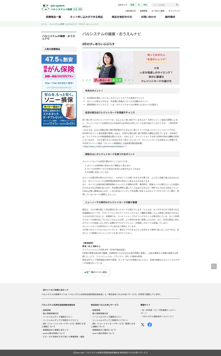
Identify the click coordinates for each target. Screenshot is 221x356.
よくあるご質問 (158, 11)
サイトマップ (174, 11)
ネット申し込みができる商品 (86, 16)
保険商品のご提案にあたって (55, 330)
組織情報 (143, 11)
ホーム (44, 24)
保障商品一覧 (53, 16)
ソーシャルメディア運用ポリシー (57, 317)
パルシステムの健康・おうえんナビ (62, 24)
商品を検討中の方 (122, 16)
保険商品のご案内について (104, 330)
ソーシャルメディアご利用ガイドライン (60, 320)
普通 (132, 5)
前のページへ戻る (99, 272)
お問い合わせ (148, 17)
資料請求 (170, 17)
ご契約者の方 (130, 11)
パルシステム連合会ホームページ (157, 316)
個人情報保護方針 (51, 313)
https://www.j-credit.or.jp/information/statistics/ (104, 146)
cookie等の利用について (54, 333)
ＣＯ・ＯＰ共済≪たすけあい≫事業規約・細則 (63, 337)
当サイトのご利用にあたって (55, 290)
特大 (145, 5)
